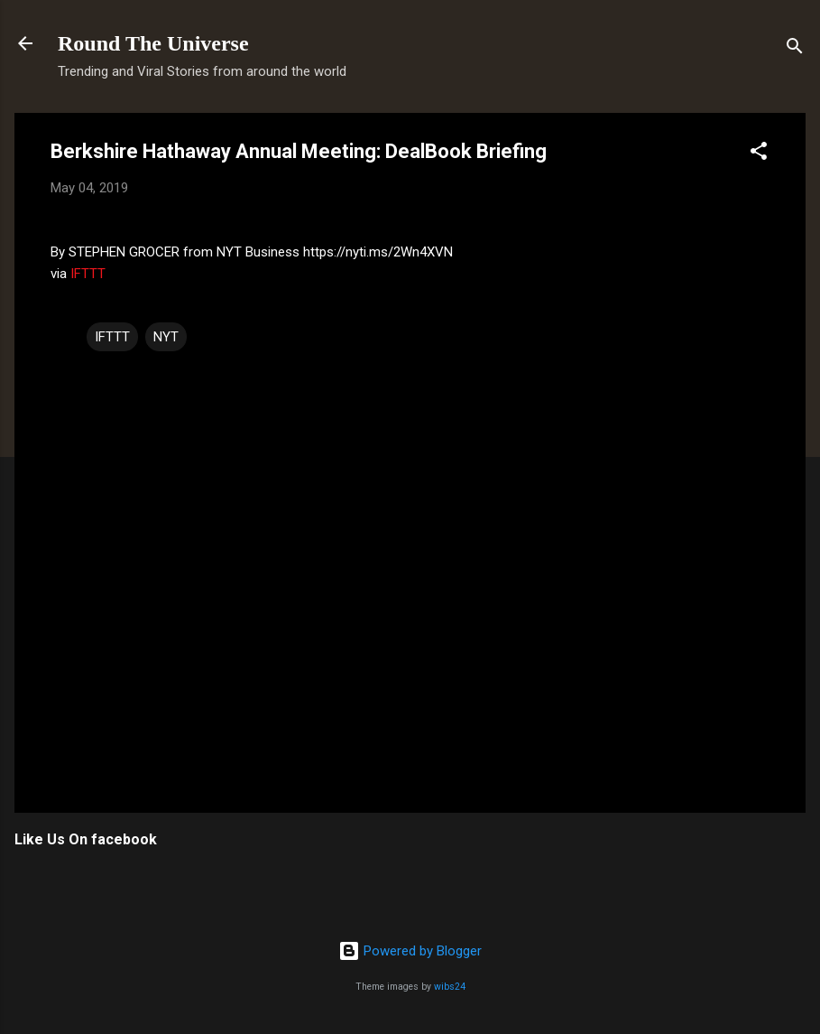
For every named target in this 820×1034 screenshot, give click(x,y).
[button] (758, 154)
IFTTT (88, 273)
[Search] (795, 49)
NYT (166, 337)
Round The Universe (153, 43)
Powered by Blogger (410, 951)
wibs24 (449, 986)
